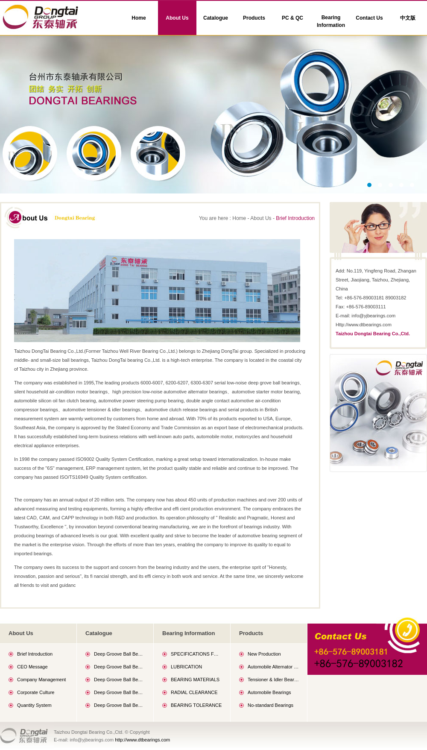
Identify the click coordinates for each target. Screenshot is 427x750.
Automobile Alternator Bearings (273, 666)
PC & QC (292, 18)
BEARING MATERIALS (195, 679)
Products (254, 18)
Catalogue (215, 18)
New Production (264, 653)
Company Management (41, 679)
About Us (177, 18)
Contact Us (369, 18)
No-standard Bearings (270, 705)
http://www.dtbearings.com (142, 739)
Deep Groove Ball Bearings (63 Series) (119, 705)
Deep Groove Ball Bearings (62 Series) (119, 692)
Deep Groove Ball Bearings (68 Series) (119, 653)
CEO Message (32, 666)
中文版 (407, 18)
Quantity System (34, 705)
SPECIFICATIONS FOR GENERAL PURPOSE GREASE (196, 653)
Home (139, 18)
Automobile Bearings (269, 692)
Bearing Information (331, 21)
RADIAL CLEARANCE (194, 692)
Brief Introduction (295, 218)
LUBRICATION (186, 666)
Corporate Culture (35, 692)
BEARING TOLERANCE (196, 705)
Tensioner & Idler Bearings (273, 679)
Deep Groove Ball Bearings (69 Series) (119, 666)
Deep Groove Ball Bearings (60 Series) (119, 679)
